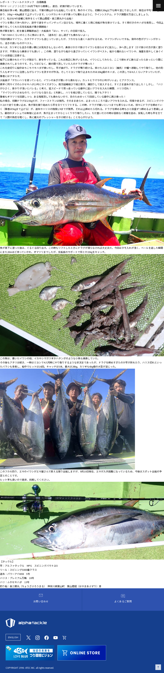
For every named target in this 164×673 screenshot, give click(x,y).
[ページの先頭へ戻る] (158, 667)
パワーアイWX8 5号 (18, 574)
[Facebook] (46, 637)
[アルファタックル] (15, 5)
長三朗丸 (57, 18)
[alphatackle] (82, 623)
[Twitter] (28, 637)
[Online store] (64, 637)
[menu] (158, 5)
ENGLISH (13, 637)
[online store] (81, 652)
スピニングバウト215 (46, 565)
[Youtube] (55, 637)
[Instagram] (37, 637)
